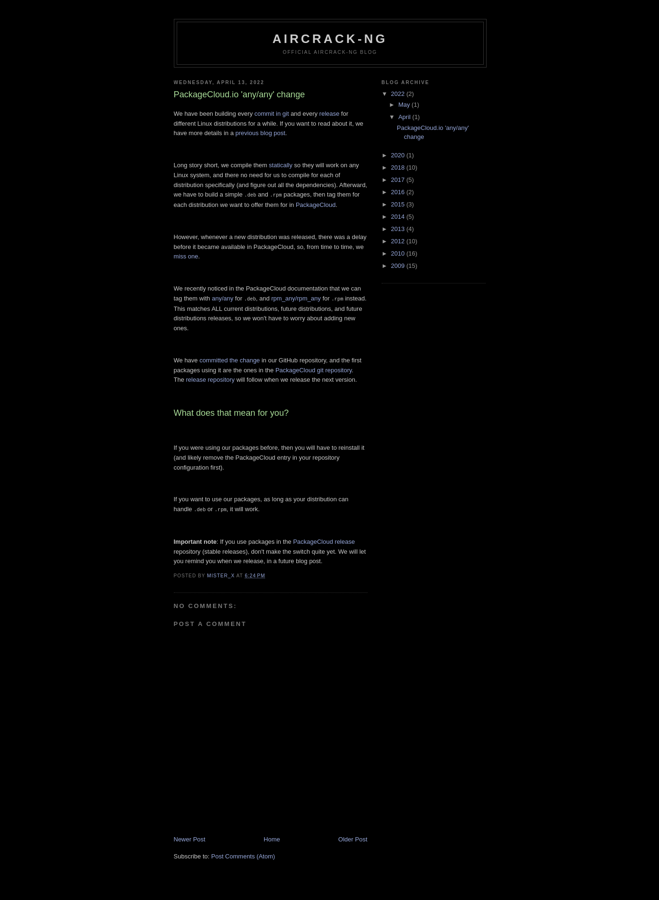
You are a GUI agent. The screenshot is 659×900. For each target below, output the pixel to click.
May (404, 104)
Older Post (352, 837)
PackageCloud (316, 204)
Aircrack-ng (330, 39)
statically (280, 165)
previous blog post (260, 133)
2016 (399, 192)
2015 (399, 204)
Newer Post (189, 837)
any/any (222, 297)
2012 (399, 241)
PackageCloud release (324, 540)
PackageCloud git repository (313, 369)
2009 (399, 265)
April (405, 116)
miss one (186, 255)
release (329, 113)
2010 (399, 253)
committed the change (229, 359)
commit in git (272, 113)
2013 (399, 228)
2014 (399, 216)
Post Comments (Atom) (243, 854)
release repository (210, 378)
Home (272, 837)
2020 (399, 155)
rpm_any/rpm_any (296, 297)
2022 (399, 93)
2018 (399, 167)
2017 (399, 179)
